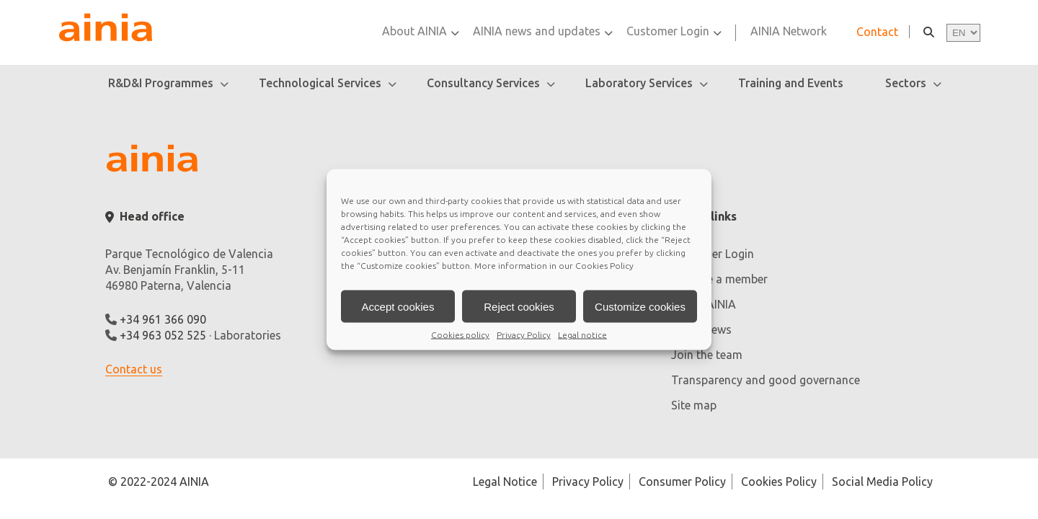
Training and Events (790, 82)
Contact (877, 31)
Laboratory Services (639, 82)
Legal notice (582, 335)
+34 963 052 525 (163, 335)
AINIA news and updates (536, 31)
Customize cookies (640, 306)
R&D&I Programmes (160, 82)
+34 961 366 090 (163, 319)
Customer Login (667, 31)
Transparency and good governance (765, 379)
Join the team (706, 354)
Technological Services (320, 82)
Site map (694, 405)
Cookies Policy (604, 265)
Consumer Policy (682, 481)
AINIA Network (788, 31)
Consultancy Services (483, 82)
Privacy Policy (524, 335)
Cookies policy (460, 335)
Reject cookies (519, 306)
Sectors (905, 82)
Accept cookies (398, 306)
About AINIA (414, 31)
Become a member (719, 278)
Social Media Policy (882, 481)
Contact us (133, 369)
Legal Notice (505, 481)
